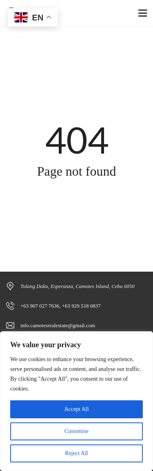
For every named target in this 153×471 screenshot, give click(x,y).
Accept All (76, 409)
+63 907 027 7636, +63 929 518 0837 (60, 306)
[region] (76, 401)
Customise (76, 431)
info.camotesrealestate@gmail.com (57, 325)
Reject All (76, 453)
